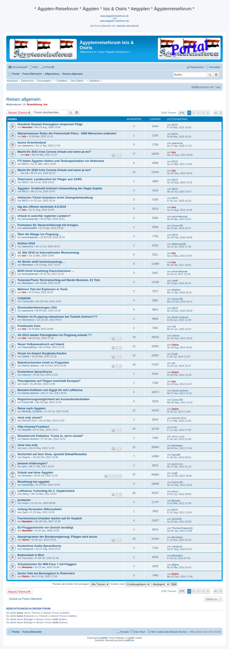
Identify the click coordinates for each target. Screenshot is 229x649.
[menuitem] (46, 67)
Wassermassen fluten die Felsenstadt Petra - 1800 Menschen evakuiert (66, 133)
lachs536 (177, 519)
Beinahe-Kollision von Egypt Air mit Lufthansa (49, 390)
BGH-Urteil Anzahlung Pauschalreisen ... (45, 271)
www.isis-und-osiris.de (128, 26)
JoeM (175, 280)
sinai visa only (27, 445)
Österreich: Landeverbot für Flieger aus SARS (49, 179)
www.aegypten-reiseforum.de (114, 21)
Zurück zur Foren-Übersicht (25, 598)
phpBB (103, 638)
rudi (174, 326)
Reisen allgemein (23, 99)
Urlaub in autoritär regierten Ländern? (44, 216)
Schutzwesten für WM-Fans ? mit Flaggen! (47, 564)
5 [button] (208, 113)
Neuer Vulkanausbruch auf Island (40, 344)
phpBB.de (129, 640)
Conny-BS (177, 225)
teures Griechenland (31, 142)
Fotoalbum (62, 81)
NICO (175, 124)
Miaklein (176, 289)
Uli (24, 104)
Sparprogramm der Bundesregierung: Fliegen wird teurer (57, 536)
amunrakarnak (30, 219)
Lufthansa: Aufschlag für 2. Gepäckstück (46, 491)
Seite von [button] (181, 113)
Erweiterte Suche (216, 74)
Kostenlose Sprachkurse (34, 371)
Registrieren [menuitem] (197, 67)
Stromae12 (28, 319)
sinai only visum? (29, 417)
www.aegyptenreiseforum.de (114, 16)
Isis (45, 104)
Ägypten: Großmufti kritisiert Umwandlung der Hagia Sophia (59, 188)
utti (173, 363)
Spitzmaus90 (179, 244)
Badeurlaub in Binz (30, 555)
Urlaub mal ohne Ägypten (35, 472)
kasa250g (27, 484)
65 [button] (215, 113)
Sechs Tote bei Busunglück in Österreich (46, 573)
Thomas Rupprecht (182, 528)
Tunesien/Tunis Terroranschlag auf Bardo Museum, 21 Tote (58, 280)
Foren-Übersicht (32, 631)
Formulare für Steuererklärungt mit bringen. (48, 225)
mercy (25, 494)
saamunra (27, 145)
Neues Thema (17, 112)
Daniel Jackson (180, 317)
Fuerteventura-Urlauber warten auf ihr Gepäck (49, 518)
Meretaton (27, 264)
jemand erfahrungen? (32, 463)
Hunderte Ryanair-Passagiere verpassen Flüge (50, 124)
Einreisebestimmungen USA (37, 307)
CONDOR (24, 298)
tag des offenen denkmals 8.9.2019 (41, 206)
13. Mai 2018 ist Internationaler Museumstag (48, 252)
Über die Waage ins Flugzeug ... (39, 234)
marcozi (26, 374)
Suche (210, 74)
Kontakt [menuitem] (125, 631)
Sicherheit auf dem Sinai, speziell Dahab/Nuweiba (52, 454)
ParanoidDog (29, 347)
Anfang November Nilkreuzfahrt (39, 509)
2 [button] (194, 113)
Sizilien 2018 (26, 243)
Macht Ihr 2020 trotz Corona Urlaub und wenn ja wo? (54, 170)
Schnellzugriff (20, 67)
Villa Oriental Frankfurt (33, 426)
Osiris (175, 344)
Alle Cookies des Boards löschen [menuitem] (169, 631)
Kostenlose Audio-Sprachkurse (39, 546)
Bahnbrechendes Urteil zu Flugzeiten (43, 362)
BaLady (176, 500)
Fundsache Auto (28, 326)
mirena (175, 335)
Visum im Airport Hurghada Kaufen (41, 353)
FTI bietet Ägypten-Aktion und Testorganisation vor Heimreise (60, 161)
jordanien (24, 500)
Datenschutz (27, 81)
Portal (15, 73)
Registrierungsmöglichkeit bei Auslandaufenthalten (53, 399)
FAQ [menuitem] (35, 67)
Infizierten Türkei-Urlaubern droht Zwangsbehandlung (55, 197)
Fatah (175, 354)
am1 (24, 466)
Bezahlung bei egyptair (33, 481)
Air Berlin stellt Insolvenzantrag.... (41, 261)
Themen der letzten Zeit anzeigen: (80, 584)
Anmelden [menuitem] (215, 67)
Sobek (25, 356)
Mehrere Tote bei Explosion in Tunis (42, 289)
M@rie (175, 564)
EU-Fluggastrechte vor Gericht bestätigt (45, 527)
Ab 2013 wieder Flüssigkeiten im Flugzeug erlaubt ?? (54, 335)
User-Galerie (76, 81)
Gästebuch (94, 81)
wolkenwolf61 (29, 228)
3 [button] (198, 113)
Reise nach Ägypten (31, 408)
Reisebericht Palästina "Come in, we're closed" (50, 436)
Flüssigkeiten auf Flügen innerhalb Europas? (49, 381)
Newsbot (27, 127)
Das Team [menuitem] (139, 631)
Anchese (27, 475)
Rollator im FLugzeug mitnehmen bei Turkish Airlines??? (57, 316)
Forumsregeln (44, 81)
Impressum (12, 81)
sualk (175, 473)
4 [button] (203, 113)
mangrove (27, 549)
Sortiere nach (130, 584)
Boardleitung (34, 104)
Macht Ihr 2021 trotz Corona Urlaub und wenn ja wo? (54, 151)
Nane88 (26, 429)
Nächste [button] (220, 113)
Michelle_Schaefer (32, 411)
